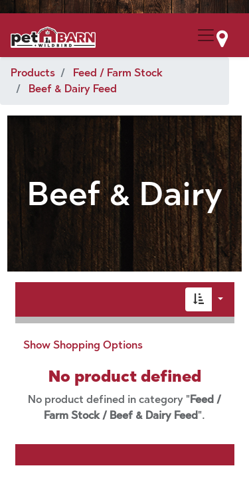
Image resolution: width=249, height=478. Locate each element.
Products (33, 72)
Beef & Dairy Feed (73, 88)
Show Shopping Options (83, 345)
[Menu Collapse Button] (205, 35)
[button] (198, 299)
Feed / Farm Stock (118, 72)
